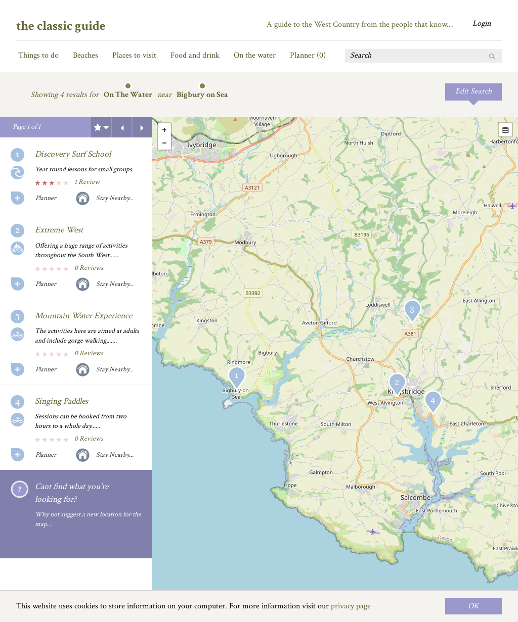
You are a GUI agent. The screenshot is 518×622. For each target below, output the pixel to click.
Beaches (85, 55)
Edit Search (473, 91)
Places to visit (134, 55)
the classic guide (61, 25)
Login (481, 23)
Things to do (38, 55)
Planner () (308, 55)
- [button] (164, 143)
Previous (122, 127)
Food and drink (195, 55)
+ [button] (164, 129)
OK (473, 606)
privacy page (351, 606)
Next (142, 127)
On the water (255, 55)
